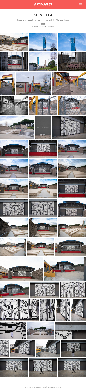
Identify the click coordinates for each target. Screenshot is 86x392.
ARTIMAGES (43, 4)
